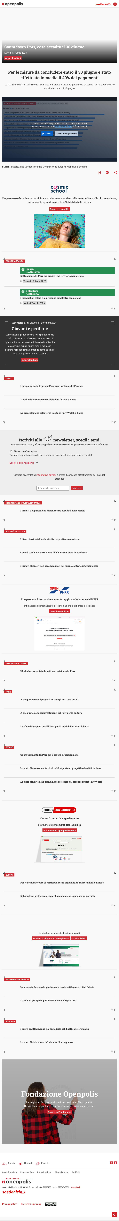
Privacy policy (9, 1204)
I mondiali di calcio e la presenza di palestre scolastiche (50, 297)
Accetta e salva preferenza (66, 134)
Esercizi (45, 1163)
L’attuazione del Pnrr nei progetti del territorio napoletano (52, 275)
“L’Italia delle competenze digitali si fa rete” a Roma (48, 399)
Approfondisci (30, 359)
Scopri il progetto (59, 208)
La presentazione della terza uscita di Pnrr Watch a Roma (51, 412)
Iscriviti (76, 487)
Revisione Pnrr (27, 1172)
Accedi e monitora (59, 611)
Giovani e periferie (30, 328)
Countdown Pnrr (9, 1172)
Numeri (28, 1163)
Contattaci (75, 1187)
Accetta (48, 134)
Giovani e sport (62, 1172)
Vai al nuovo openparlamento (59, 830)
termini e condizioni (63, 126)
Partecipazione (44, 1172)
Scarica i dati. (78, 938)
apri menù (115, 4)
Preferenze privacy (31, 1204)
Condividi (114, 1214)
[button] (24, 463)
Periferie (76, 1172)
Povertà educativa (25, 451)
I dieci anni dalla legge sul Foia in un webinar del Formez (51, 385)
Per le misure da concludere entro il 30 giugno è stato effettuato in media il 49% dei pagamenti (59, 74)
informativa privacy (46, 475)
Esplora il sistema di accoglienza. (51, 938)
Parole (11, 1163)
